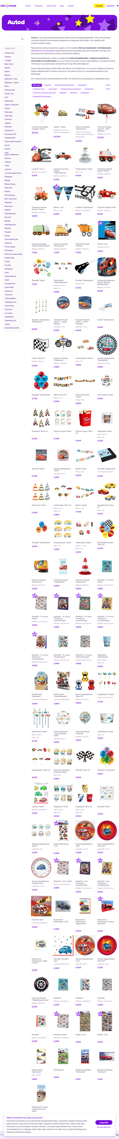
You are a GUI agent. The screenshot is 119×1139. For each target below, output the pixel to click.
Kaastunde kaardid (12, 328)
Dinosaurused (10, 90)
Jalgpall (8, 123)
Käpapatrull (9, 130)
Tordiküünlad (89, 89)
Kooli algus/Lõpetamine (12, 153)
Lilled (7, 165)
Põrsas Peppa (10, 247)
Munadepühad (10, 213)
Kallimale (8, 126)
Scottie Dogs (9, 258)
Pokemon (8, 243)
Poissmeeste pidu (11, 239)
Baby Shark (9, 64)
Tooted (28, 6)
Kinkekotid (63, 93)
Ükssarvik (8, 309)
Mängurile (8, 176)
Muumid (8, 217)
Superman (9, 291)
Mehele (7, 180)
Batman (8, 75)
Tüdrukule (8, 294)
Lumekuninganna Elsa (13, 173)
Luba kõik (104, 1122)
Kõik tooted (37, 85)
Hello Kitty (9, 115)
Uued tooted (53, 89)
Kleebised (73, 93)
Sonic (7, 272)
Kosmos (8, 158)
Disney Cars (9, 93)
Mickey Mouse (10, 184)
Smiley (7, 261)
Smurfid (8, 265)
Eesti (6, 97)
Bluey (7, 86)
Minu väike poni (11, 199)
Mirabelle (8, 202)
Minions (7, 191)
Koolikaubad (85, 93)
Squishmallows (10, 276)
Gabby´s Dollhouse (12, 104)
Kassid (7, 145)
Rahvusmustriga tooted (13, 254)
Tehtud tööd (51, 6)
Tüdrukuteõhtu (10, 298)
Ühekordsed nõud (39, 89)
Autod (8, 60)
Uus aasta (8, 313)
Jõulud (7, 324)
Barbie (7, 71)
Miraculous (9, 206)
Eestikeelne (9, 101)
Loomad (8, 169)
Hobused (8, 119)
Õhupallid (48, 85)
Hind (108, 85)
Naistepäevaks (10, 224)
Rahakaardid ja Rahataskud (42, 96)
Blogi (62, 6)
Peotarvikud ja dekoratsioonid (64, 85)
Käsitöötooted (10, 137)
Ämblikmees (9, 53)
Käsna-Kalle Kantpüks (13, 141)
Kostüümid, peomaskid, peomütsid (44, 93)
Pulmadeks (9, 250)
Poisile (7, 235)
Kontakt (71, 6)
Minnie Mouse (10, 195)
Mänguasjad (82, 85)
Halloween (9, 112)
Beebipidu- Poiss (11, 79)
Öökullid (8, 228)
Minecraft (8, 187)
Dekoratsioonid (37, 50)
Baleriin (7, 67)
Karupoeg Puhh (10, 134)
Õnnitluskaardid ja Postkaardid (71, 89)
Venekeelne (9, 316)
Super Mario (9, 287)
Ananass (8, 56)
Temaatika (39, 6)
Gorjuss (7, 108)
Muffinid (8, 210)
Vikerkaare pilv (10, 320)
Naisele (7, 221)
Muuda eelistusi (104, 1127)
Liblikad (8, 162)
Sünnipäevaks (10, 283)
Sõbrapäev (9, 269)
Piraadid (8, 232)
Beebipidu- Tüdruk (12, 82)
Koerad (7, 149)
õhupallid (49, 50)
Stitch (7, 280)
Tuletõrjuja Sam (11, 302)
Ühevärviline (9, 305)
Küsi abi (99, 6)
